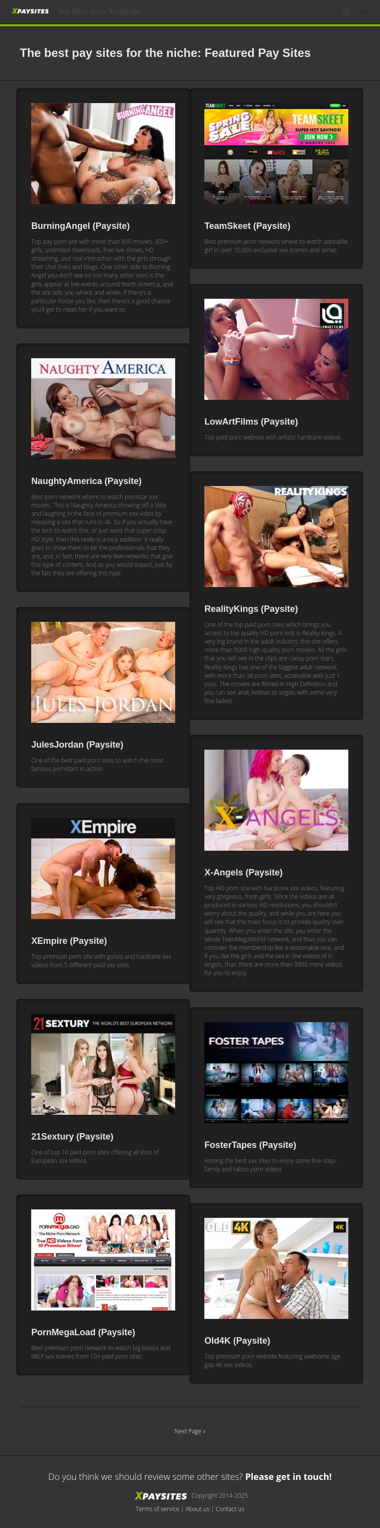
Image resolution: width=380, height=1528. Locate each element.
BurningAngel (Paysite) (80, 226)
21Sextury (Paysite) (72, 1137)
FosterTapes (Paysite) (250, 1145)
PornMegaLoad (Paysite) (83, 1332)
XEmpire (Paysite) (69, 941)
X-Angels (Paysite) (243, 872)
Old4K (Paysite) (237, 1341)
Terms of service (157, 1509)
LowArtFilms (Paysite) (251, 422)
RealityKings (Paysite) (251, 609)
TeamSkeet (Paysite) (247, 226)
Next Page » (190, 1431)
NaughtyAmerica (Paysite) (86, 481)
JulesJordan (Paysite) (77, 745)
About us (197, 1509)
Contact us (230, 1509)
